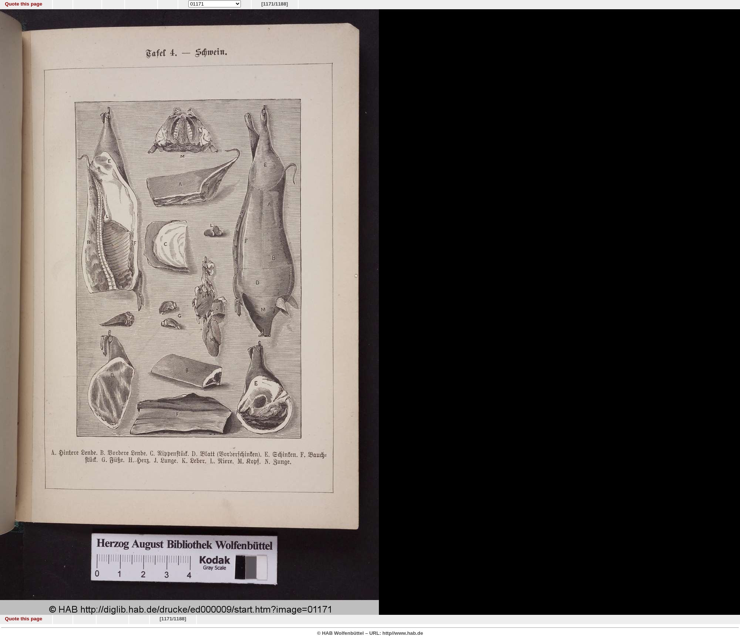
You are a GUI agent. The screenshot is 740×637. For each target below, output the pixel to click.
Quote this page (23, 4)
